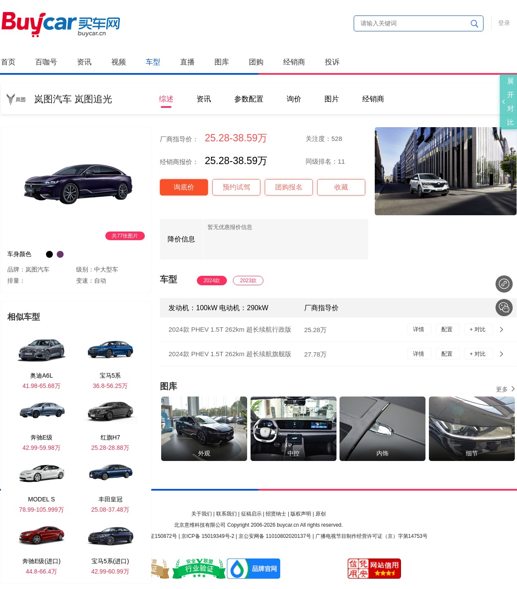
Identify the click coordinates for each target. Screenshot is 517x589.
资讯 (84, 62)
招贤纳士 (276, 514)
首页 (8, 62)
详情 (419, 329)
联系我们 (226, 514)
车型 (153, 62)
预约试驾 (236, 187)
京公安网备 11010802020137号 (275, 536)
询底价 (184, 187)
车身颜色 (19, 253)
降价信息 (181, 239)
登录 (504, 22)
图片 (331, 99)
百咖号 (46, 62)
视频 (118, 62)
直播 (187, 62)
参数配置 (248, 99)
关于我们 (201, 514)
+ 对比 (478, 329)
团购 (256, 62)
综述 (166, 99)
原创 (320, 514)
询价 (294, 99)
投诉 (332, 62)
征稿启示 (251, 514)
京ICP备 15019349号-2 (207, 536)
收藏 (341, 187)
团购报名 (289, 187)
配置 (447, 329)
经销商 (294, 62)
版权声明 (301, 514)
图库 (221, 62)
